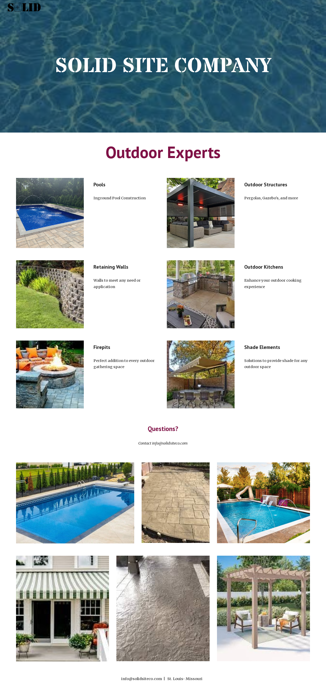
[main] (163, 66)
